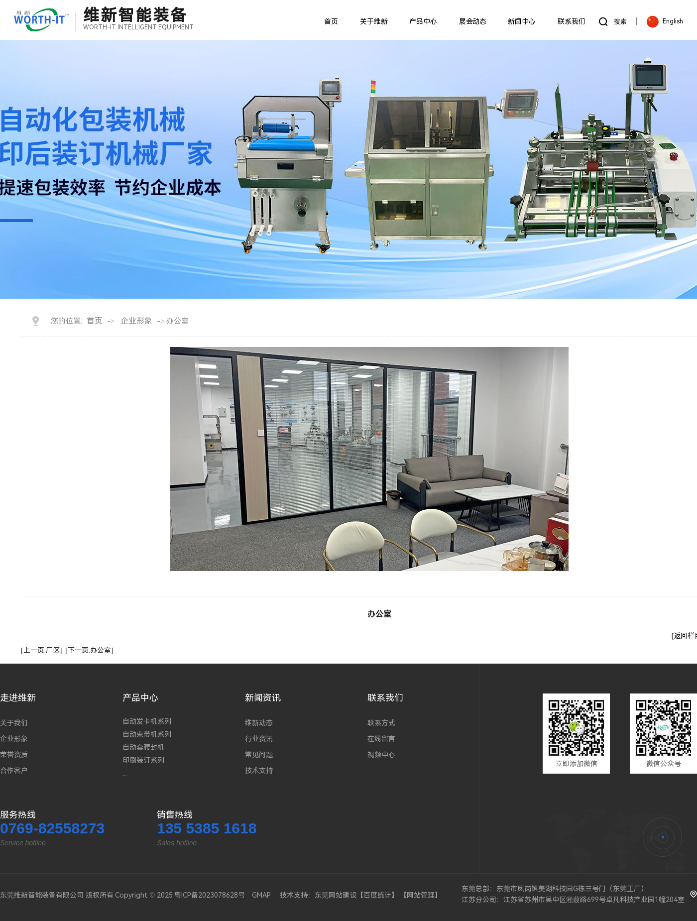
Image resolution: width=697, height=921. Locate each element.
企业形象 (136, 321)
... (124, 773)
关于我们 (14, 723)
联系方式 (381, 723)
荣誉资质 (14, 755)
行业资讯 (259, 739)
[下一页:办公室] (89, 650)
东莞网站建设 (335, 895)
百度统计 (377, 895)
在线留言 (381, 739)
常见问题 (259, 755)
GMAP (261, 895)
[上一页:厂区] (41, 650)
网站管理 (421, 895)
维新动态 (259, 723)
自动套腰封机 (143, 747)
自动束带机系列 (146, 734)
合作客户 (14, 771)
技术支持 (259, 771)
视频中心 (381, 755)
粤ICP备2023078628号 (209, 895)
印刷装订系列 (143, 760)
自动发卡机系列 (146, 721)
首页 (95, 321)
